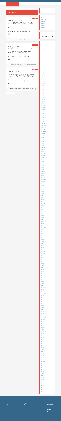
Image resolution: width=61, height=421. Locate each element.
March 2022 (42, 143)
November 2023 (43, 103)
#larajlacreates (21, 64)
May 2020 (42, 187)
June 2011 (42, 389)
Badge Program (21, 39)
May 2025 (42, 67)
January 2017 (43, 267)
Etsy (24, 64)
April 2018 (42, 237)
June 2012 (42, 365)
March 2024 (42, 95)
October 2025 (43, 57)
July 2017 (42, 255)
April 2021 (42, 165)
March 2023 (42, 119)
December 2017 (43, 245)
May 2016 (42, 277)
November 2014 (43, 313)
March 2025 (42, 71)
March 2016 (42, 281)
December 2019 (43, 197)
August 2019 (43, 205)
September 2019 (43, 203)
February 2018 (43, 241)
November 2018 (43, 223)
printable (29, 64)
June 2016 (42, 275)
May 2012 (42, 367)
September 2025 (43, 59)
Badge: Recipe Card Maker (44, 27)
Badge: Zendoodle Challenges (15, 20)
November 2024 (43, 79)
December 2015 (43, 287)
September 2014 (43, 317)
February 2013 (43, 349)
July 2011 (42, 387)
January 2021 (43, 171)
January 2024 (43, 99)
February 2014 (43, 329)
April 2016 (42, 279)
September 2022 (43, 131)
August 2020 (43, 181)
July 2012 (42, 363)
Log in (25, 402)
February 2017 (43, 265)
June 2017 (42, 257)
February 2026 (43, 49)
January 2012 (43, 375)
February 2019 (43, 217)
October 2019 (43, 201)
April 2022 (42, 141)
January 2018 (43, 243)
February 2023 (43, 121)
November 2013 (43, 333)
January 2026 (43, 51)
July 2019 (42, 207)
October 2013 (43, 335)
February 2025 (43, 73)
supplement (30, 39)
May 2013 (42, 343)
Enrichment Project (27, 39)
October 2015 (43, 291)
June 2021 (42, 161)
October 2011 (43, 381)
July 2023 (42, 111)
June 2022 (42, 137)
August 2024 (43, 85)
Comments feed (26, 404)
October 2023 (43, 105)
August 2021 (43, 157)
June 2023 (42, 113)
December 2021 (43, 149)
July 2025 (42, 63)
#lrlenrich (18, 39)
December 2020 (43, 173)
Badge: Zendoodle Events (14, 71)
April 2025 (42, 69)
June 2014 (42, 323)
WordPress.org (26, 405)
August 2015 (43, 295)
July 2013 (42, 339)
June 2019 (42, 209)
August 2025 (43, 61)
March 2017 (42, 263)
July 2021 (42, 159)
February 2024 (43, 97)
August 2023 (43, 109)
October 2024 (43, 81)
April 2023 (42, 117)
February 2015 (43, 307)
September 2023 (43, 107)
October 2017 (43, 249)
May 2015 (42, 301)
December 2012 (43, 353)
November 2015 (43, 289)
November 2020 (43, 175)
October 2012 (43, 357)
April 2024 (42, 93)
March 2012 (42, 371)
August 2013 (43, 337)
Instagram (49, 409)
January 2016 (43, 285)
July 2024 (42, 87)
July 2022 (42, 135)
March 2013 (42, 347)
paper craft (26, 64)
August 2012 (43, 361)
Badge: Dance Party (44, 23)
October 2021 (43, 153)
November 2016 (43, 269)
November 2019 (43, 199)
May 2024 (42, 91)
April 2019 (42, 213)
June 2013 (42, 341)
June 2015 (42, 299)
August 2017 (43, 253)
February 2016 (43, 283)
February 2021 (43, 169)
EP (16, 39)
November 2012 (43, 355)
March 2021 (42, 167)
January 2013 (43, 351)
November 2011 (43, 379)
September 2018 (43, 227)
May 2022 (42, 139)
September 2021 (43, 155)
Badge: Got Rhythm (43, 25)
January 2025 (43, 75)
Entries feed (26, 403)
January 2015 (43, 309)
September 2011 (43, 383)
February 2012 (43, 373)
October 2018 (43, 225)
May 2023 (42, 115)
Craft (23, 64)
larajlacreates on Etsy (17, 64)
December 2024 (43, 77)
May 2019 (42, 211)
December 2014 (43, 311)
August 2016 (43, 271)
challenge (24, 39)
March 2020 (42, 191)
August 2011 (43, 385)
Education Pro (27, 417)
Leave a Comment (34, 64)
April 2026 (42, 45)
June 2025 (42, 65)
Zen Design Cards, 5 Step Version (16, 47)
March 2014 (42, 327)
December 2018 (43, 221)
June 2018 (42, 233)
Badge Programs (14, 39)
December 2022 (43, 125)
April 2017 (42, 261)
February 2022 (43, 145)
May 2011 (42, 391)
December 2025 (43, 53)
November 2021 (43, 151)
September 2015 (43, 293)
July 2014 (42, 321)
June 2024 (42, 89)
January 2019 (43, 219)
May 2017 (42, 259)
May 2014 (42, 325)
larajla (12, 4)
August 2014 (43, 319)
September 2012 (43, 359)
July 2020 (42, 183)
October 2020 (43, 177)
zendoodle (33, 39)
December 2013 (43, 331)
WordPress (37, 417)
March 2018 (42, 239)
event (28, 88)
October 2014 (43, 315)
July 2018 (42, 231)
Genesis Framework (32, 417)
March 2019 (42, 215)
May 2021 (42, 163)
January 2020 (43, 195)
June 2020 (42, 185)
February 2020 (43, 193)
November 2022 (43, 127)
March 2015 (42, 305)
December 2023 (43, 101)
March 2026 (42, 47)
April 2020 (42, 189)
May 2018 (42, 235)
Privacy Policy (18, 400)
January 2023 (43, 123)
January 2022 (43, 147)
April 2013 (42, 345)
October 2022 (43, 129)
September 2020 (43, 179)
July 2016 (42, 273)
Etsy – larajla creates (50, 411)
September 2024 (43, 83)
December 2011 (43, 377)
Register (25, 400)
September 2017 (43, 251)
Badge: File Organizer (44, 19)
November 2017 (43, 247)
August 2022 (43, 133)
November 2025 (43, 55)
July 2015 (42, 297)
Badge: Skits (43, 21)
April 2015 (42, 303)
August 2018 (43, 229)
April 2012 (42, 369)
